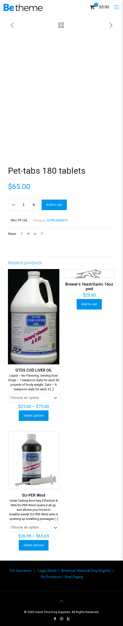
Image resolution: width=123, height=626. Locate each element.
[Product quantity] (23, 205)
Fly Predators (51, 577)
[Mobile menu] (116, 7)
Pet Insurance (20, 571)
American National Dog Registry (86, 571)
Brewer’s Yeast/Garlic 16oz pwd (89, 286)
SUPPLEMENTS (57, 220)
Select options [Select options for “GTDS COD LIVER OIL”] (34, 415)
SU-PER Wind (33, 495)
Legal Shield (47, 571)
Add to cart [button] (89, 304)
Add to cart (54, 205)
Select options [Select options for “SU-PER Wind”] (34, 545)
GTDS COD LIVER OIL (33, 370)
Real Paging (74, 577)
